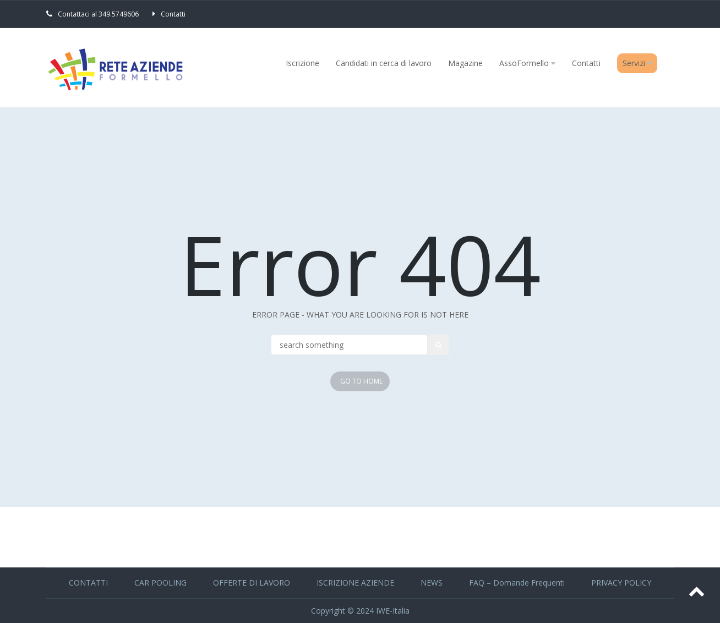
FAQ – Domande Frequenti (517, 582)
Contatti (173, 14)
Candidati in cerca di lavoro (384, 63)
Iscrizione (302, 63)
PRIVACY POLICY (621, 582)
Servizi (634, 63)
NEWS (432, 582)
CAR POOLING (160, 582)
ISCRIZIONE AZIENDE (355, 582)
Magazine (465, 63)
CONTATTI (88, 582)
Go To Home (361, 381)
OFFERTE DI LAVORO (251, 582)
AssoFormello (524, 63)
